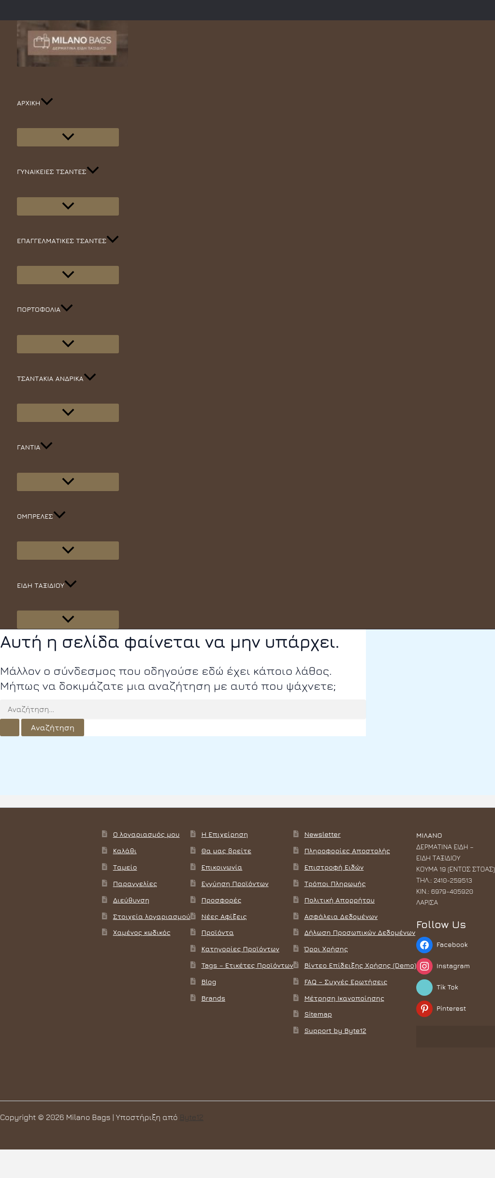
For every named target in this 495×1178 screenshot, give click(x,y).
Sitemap (318, 1014)
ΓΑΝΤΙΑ (35, 447)
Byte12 (192, 1117)
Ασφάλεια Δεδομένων (341, 916)
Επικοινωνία (221, 867)
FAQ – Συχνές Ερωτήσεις (345, 981)
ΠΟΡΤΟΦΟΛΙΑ (45, 309)
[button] (47, 103)
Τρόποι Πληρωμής (334, 883)
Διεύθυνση (131, 900)
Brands (213, 998)
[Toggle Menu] (68, 137)
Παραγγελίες (135, 883)
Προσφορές (221, 900)
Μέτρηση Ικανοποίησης (344, 998)
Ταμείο (125, 867)
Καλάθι (125, 850)
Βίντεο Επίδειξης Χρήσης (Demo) (360, 965)
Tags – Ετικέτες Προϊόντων (247, 965)
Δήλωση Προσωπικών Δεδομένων (359, 932)
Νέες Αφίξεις (224, 916)
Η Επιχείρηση (224, 834)
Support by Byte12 (335, 1030)
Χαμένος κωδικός (142, 932)
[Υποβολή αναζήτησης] (9, 727)
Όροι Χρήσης (326, 949)
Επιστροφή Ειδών (334, 867)
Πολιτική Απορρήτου (339, 900)
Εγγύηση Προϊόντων (234, 883)
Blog (208, 981)
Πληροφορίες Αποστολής (347, 850)
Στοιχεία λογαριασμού (151, 916)
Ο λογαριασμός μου (146, 834)
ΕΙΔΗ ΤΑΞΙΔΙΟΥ (47, 585)
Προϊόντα (217, 932)
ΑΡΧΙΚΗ (35, 103)
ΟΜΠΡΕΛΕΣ (41, 516)
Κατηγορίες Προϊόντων (240, 949)
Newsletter (322, 834)
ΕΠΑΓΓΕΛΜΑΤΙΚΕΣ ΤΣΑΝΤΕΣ (68, 240)
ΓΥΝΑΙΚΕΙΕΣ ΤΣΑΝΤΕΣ (58, 171)
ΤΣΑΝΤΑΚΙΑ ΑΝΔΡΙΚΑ (56, 378)
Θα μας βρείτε (226, 850)
